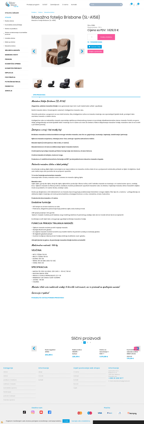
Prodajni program (33, 4)
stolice (6, 376)
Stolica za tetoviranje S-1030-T (104, 352)
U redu (66, 421)
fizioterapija (7, 392)
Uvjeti (75, 388)
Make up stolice (10, 42)
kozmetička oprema (10, 388)
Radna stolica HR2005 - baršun (77, 352)
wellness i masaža (10, 384)
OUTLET (44, 4)
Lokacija (76, 376)
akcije (40, 372)
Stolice (40, 12)
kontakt (40, 380)
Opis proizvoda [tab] (39, 95)
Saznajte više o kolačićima (81, 421)
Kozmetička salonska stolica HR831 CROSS (132, 352)
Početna (34, 12)
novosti (40, 376)
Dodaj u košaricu (106, 37)
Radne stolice (9, 21)
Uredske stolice (10, 38)
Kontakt (74, 4)
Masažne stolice (10, 46)
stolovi (6, 372)
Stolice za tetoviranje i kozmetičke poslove (16, 33)
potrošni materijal (9, 396)
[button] (81, 51)
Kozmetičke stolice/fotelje (13, 25)
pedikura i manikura (10, 380)
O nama (65, 4)
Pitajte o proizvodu (95, 51)
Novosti (76, 384)
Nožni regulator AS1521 (50, 351)
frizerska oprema (9, 400)
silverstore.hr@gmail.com (121, 381)
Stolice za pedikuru (11, 29)
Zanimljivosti (54, 4)
